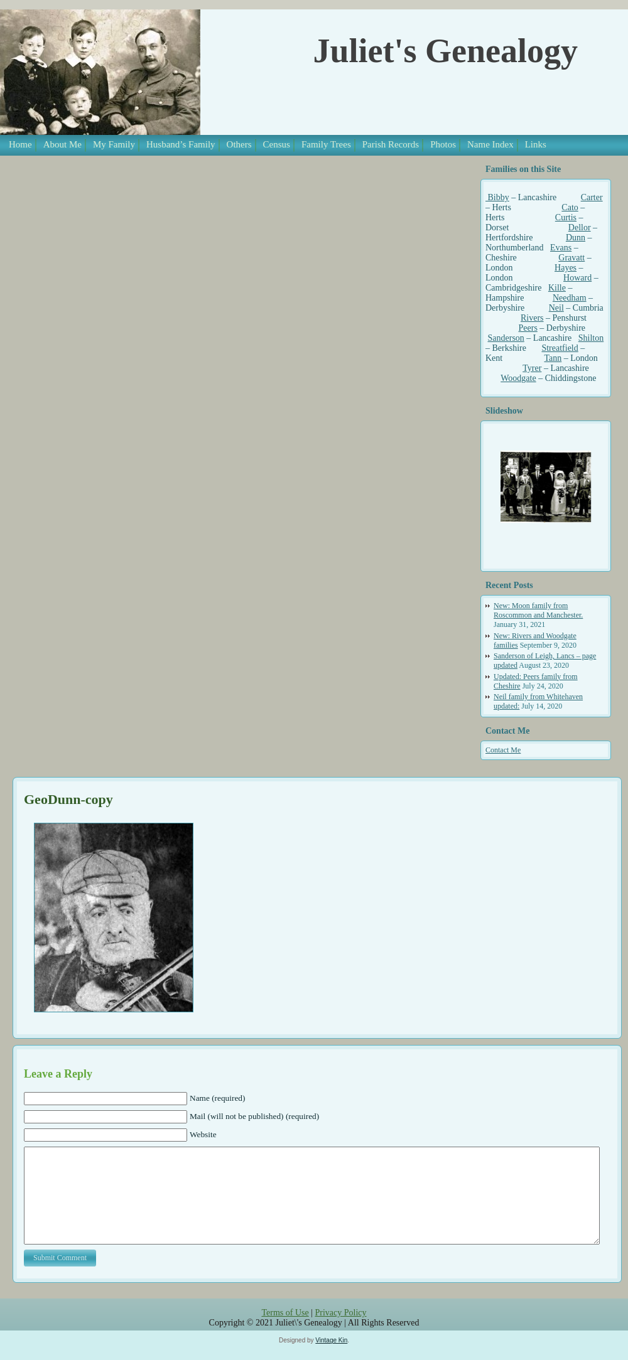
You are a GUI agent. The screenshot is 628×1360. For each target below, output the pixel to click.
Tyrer (531, 368)
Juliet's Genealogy (445, 51)
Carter (592, 197)
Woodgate (518, 378)
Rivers (532, 318)
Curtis (566, 217)
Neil (556, 308)
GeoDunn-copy (68, 799)
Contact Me (503, 750)
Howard (577, 277)
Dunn (575, 237)
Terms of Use (284, 1331)
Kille (557, 287)
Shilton (591, 338)
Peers (528, 328)
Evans (560, 247)
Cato (569, 207)
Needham (570, 298)
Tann (552, 358)
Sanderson (506, 338)
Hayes (566, 267)
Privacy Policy (340, 1331)
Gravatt (571, 257)
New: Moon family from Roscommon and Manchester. (538, 610)
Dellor (579, 227)
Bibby (497, 197)
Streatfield (559, 348)
